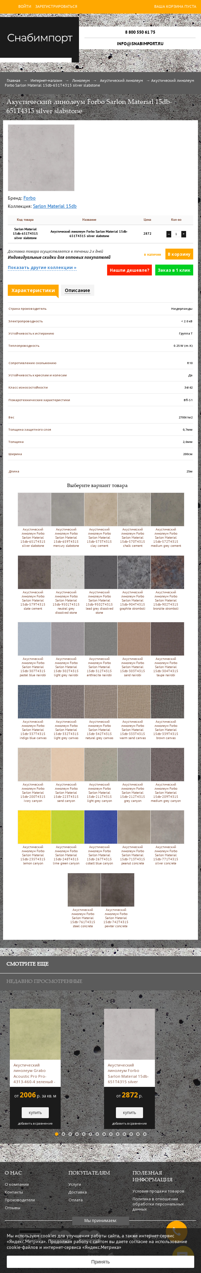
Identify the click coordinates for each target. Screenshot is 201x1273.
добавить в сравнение (35, 1124)
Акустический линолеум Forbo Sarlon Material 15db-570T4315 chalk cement (132, 520)
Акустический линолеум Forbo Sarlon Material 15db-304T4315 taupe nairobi (165, 649)
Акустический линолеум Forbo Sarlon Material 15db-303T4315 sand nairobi (132, 649)
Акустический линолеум (121, 81)
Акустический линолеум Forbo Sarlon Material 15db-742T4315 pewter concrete (116, 900)
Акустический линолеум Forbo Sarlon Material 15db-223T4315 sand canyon (66, 775)
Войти (24, 6)
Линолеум (81, 81)
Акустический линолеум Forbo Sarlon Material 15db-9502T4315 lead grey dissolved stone (99, 584)
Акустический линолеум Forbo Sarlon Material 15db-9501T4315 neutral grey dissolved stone (66, 584)
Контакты (14, 1192)
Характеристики (33, 290)
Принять (100, 1262)
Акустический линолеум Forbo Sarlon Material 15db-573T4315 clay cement (99, 520)
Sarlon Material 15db (55, 206)
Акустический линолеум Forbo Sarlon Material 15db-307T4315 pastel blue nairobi (33, 649)
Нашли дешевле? (129, 270)
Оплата (75, 1199)
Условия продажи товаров (158, 1191)
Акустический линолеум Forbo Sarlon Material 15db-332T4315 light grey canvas (66, 712)
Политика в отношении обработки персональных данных (158, 1204)
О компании (17, 1184)
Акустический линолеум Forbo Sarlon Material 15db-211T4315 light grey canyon (99, 775)
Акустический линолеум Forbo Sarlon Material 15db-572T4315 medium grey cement (165, 520)
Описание (77, 290)
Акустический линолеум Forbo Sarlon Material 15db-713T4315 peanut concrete (132, 837)
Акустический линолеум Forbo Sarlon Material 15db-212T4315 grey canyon (132, 775)
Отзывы (12, 1207)
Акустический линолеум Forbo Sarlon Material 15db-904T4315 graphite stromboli (132, 582)
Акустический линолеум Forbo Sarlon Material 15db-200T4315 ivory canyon (33, 775)
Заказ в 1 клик (174, 270)
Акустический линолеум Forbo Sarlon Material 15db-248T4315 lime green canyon (66, 837)
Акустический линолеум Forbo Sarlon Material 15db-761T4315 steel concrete (82, 900)
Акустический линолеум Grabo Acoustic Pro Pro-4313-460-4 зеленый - (34, 1073)
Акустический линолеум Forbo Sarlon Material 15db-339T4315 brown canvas (165, 712)
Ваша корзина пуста (175, 6)
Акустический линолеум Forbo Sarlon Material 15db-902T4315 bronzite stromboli (165, 582)
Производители (20, 1199)
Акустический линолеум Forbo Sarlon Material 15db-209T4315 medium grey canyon (165, 775)
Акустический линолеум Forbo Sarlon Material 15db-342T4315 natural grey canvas (99, 712)
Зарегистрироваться (56, 6)
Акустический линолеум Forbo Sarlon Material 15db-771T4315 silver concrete (165, 837)
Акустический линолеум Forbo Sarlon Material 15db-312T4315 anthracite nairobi (99, 649)
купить (35, 1112)
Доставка (77, 1192)
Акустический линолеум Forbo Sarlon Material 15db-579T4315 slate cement (33, 582)
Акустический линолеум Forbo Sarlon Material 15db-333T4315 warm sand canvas (132, 712)
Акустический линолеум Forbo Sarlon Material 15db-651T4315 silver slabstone (33, 520)
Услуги (74, 1184)
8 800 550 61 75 (140, 32)
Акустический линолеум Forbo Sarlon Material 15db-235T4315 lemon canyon (33, 837)
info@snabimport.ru (140, 44)
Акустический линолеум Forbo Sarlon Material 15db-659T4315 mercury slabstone (66, 520)
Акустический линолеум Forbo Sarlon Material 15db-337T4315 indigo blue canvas (33, 712)
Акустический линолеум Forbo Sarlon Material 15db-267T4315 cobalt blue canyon (99, 837)
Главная (13, 81)
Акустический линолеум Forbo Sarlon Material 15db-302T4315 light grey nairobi (66, 649)
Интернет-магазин (46, 81)
